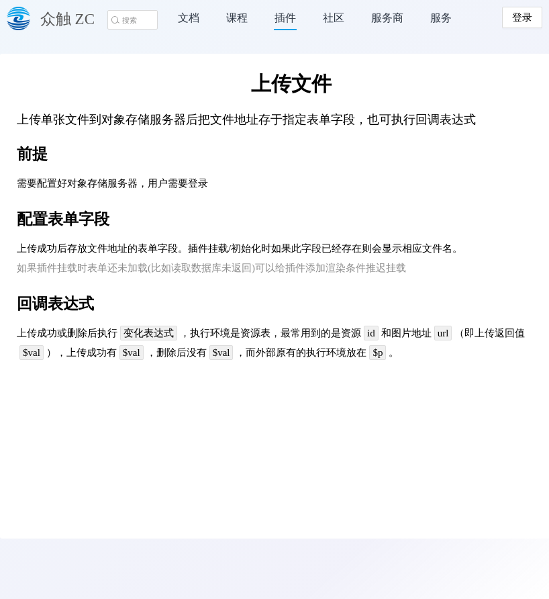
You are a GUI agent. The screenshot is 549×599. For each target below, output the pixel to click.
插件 (285, 18)
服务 (441, 18)
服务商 (387, 18)
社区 (333, 18)
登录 (522, 17)
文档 (188, 18)
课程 (237, 18)
